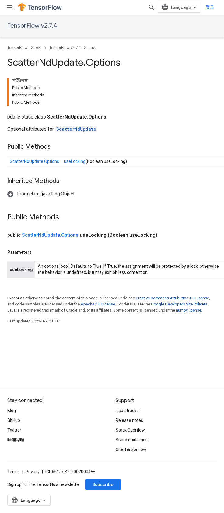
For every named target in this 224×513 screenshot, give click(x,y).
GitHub (13, 420)
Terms (13, 471)
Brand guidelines (132, 439)
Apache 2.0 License (98, 304)
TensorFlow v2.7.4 (32, 25)
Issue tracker (128, 410)
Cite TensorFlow (131, 449)
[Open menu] (10, 7)
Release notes (129, 420)
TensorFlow (17, 47)
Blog (11, 410)
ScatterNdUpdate (76, 129)
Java (93, 47)
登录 (210, 7)
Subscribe (103, 484)
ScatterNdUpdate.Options (34, 161)
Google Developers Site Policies (179, 304)
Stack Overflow (130, 430)
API (38, 47)
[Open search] (151, 7)
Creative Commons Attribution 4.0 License (172, 298)
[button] (41, 194)
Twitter (14, 430)
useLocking (75, 161)
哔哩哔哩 (15, 439)
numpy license (188, 310)
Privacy (33, 471)
